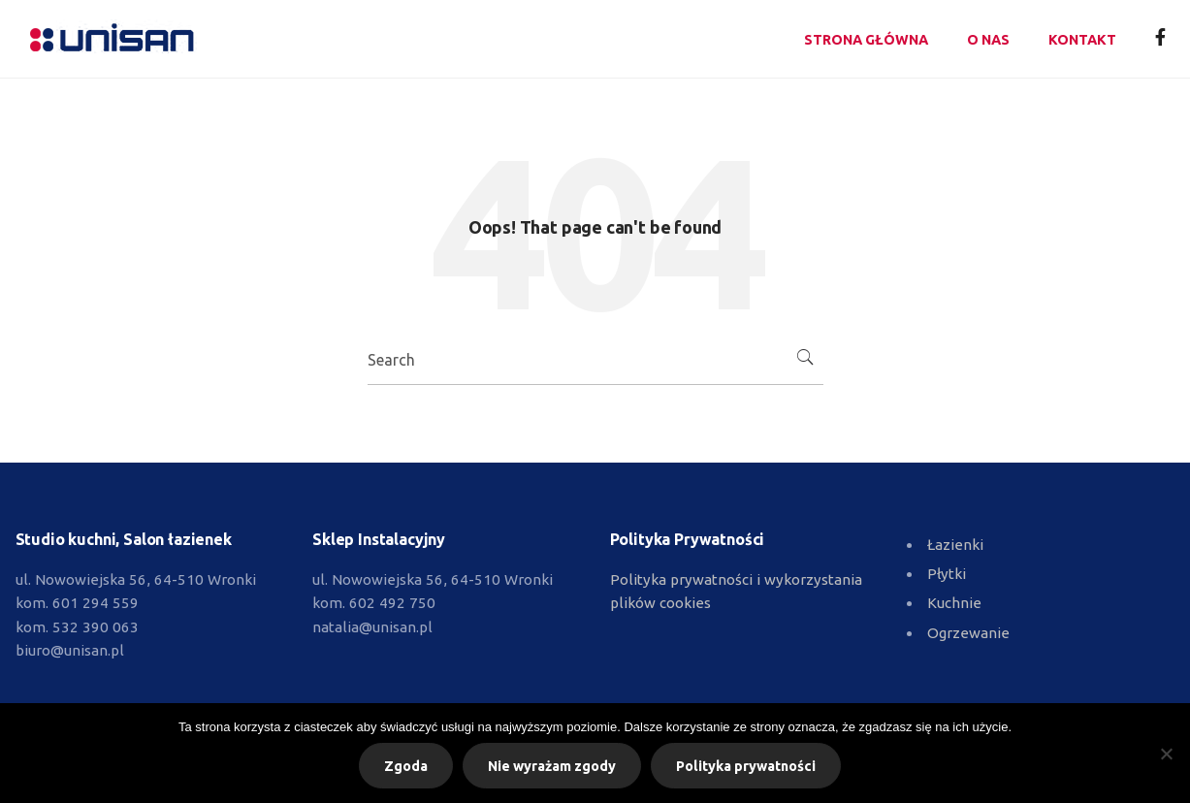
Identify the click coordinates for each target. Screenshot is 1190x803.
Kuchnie (954, 602)
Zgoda (406, 766)
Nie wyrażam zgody (552, 766)
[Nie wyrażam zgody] (1165, 753)
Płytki (946, 573)
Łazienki (955, 544)
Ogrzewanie (968, 633)
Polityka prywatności (746, 766)
